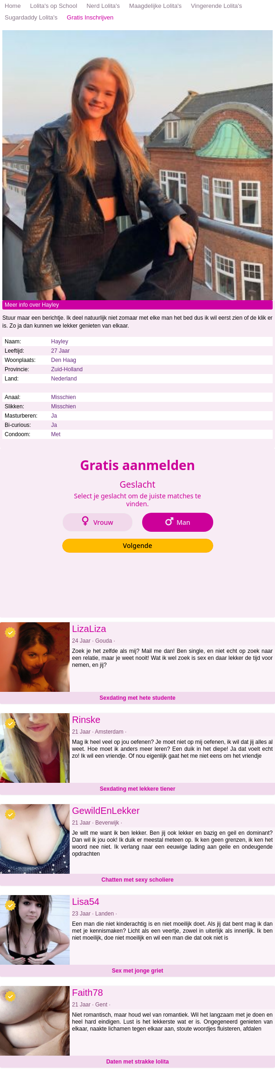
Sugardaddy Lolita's (31, 17)
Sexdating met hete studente (137, 698)
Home (13, 5)
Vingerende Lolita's (216, 5)
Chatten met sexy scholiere (137, 880)
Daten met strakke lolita (137, 1061)
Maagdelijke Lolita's (155, 5)
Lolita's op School (54, 5)
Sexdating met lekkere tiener (138, 789)
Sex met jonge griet (138, 970)
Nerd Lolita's (103, 5)
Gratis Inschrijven (90, 17)
